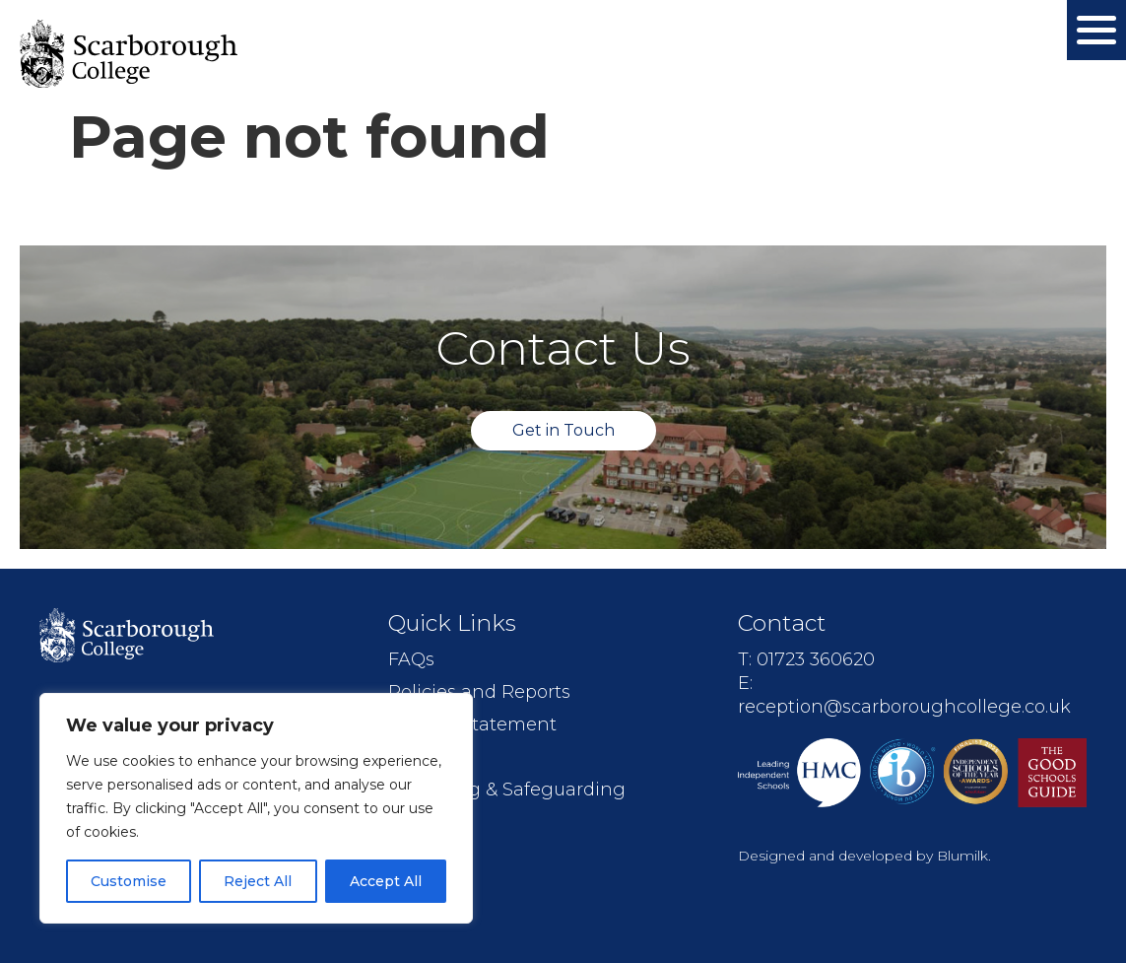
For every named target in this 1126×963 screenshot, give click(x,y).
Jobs (408, 757)
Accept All (386, 881)
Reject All (258, 881)
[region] (256, 808)
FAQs (411, 659)
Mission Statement (472, 724)
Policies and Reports (479, 692)
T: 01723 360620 (806, 659)
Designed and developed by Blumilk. (864, 855)
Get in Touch (563, 430)
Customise (128, 881)
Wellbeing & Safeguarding (507, 789)
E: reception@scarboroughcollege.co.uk (904, 695)
